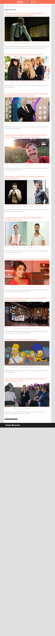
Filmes (33, 82)
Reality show (37, 330)
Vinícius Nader (27, 123)
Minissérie (37, 43)
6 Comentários (33, 289)
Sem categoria (39, 123)
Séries (41, 82)
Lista (35, 82)
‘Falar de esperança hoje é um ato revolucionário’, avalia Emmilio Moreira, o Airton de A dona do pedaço (26, 136)
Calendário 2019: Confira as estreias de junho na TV (24, 54)
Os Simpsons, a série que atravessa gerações (21, 342)
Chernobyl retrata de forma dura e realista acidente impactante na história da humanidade (24, 14)
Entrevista (37, 165)
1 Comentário (34, 369)
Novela (39, 247)
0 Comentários (31, 43)
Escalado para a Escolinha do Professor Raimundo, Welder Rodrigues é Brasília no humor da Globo (27, 95)
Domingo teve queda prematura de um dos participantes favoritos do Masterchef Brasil (26, 301)
